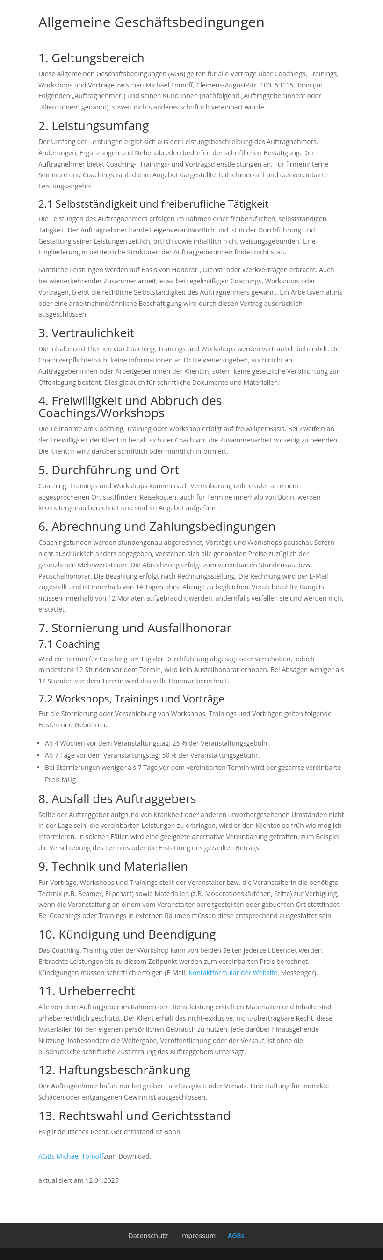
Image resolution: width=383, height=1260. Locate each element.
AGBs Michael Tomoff (71, 1155)
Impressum (198, 1235)
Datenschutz (148, 1235)
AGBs (236, 1235)
